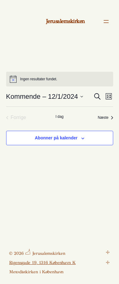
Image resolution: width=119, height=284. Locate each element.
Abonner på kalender (56, 137)
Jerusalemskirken (65, 21)
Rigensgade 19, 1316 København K (42, 262)
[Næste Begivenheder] (105, 117)
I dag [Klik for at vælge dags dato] (59, 116)
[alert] (59, 79)
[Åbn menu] (106, 21)
